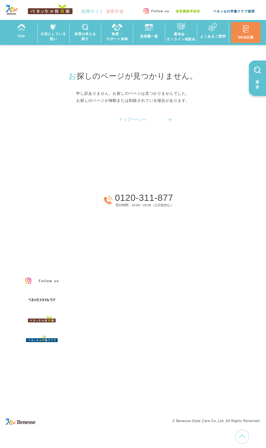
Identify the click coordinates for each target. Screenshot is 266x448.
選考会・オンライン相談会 (127, 352)
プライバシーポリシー (187, 389)
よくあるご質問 (113, 363)
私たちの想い (112, 287)
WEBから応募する (53, 199)
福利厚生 (199, 333)
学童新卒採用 (194, 397)
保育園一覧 (107, 340)
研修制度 (199, 323)
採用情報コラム (205, 356)
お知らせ (199, 366)
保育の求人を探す (116, 329)
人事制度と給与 (205, 277)
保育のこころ (112, 297)
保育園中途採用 (107, 397)
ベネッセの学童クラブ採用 (234, 11)
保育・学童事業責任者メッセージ (132, 277)
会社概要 (156, 389)
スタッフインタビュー (121, 316)
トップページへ (133, 119)
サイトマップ (132, 389)
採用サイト (102, 11)
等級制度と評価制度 (210, 287)
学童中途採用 (167, 397)
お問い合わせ (105, 389)
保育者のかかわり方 (119, 306)
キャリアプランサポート (214, 297)
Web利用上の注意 (225, 389)
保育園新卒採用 (188, 11)
